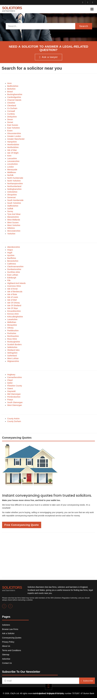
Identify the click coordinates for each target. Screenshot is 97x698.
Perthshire (11, 333)
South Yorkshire (14, 203)
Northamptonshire (15, 183)
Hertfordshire (13, 147)
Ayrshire (10, 255)
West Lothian (13, 358)
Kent (9, 156)
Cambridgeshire (14, 97)
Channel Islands (14, 100)
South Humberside (15, 200)
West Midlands (13, 220)
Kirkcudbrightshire (15, 317)
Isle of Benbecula (14, 291)
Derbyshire (12, 117)
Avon (9, 83)
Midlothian (11, 322)
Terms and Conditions (11, 650)
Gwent (10, 388)
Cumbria (11, 114)
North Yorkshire (14, 181)
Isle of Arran (12, 289)
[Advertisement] (48, 554)
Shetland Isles (13, 350)
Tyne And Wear (14, 214)
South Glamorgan (15, 402)
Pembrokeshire (13, 397)
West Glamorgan (14, 405)
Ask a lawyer (48, 57)
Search (84, 26)
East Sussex (12, 125)
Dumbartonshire (14, 269)
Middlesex (11, 172)
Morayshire (12, 325)
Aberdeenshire (13, 247)
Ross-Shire (12, 339)
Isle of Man (12, 150)
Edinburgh (11, 278)
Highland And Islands (16, 283)
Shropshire (12, 195)
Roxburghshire (13, 342)
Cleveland (11, 105)
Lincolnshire (12, 164)
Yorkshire (11, 234)
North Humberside (15, 178)
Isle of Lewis (12, 297)
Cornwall (11, 111)
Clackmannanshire (15, 266)
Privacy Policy (8, 642)
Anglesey (11, 374)
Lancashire (12, 158)
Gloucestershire (14, 133)
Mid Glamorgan (14, 394)
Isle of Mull (12, 300)
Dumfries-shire (13, 272)
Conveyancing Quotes (11, 638)
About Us (6, 646)
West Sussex (13, 222)
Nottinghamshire (14, 189)
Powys (10, 399)
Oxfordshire (12, 192)
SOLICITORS (12, 9)
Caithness (11, 264)
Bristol (10, 92)
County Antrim (13, 418)
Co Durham (12, 108)
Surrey (10, 211)
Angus (10, 250)
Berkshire (11, 89)
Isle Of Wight (12, 153)
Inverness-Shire (14, 286)
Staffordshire (12, 206)
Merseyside (12, 169)
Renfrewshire (13, 336)
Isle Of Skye (12, 308)
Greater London (14, 136)
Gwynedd (11, 391)
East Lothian (12, 275)
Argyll (9, 252)
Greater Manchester (16, 139)
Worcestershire (13, 231)
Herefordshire (13, 144)
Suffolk (10, 208)
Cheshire (11, 103)
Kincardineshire (14, 311)
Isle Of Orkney (13, 303)
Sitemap (5, 654)
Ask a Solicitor (8, 633)
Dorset (10, 122)
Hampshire (12, 142)
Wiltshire (11, 228)
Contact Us (7, 663)
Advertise (6, 659)
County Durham (14, 421)
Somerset (11, 197)
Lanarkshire (12, 319)
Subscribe (87, 681)
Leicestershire (13, 161)
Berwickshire (12, 261)
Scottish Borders (14, 344)
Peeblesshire (13, 330)
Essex (10, 130)
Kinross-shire (13, 314)
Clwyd (10, 380)
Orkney (10, 328)
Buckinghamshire (14, 94)
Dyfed (9, 383)
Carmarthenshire (14, 377)
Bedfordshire (12, 86)
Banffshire (11, 258)
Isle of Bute (12, 294)
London (10, 167)
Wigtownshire (13, 361)
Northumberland (14, 186)
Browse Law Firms (10, 629)
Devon (10, 119)
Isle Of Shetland (14, 305)
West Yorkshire (13, 225)
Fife (8, 280)
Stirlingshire (12, 353)
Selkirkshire (12, 347)
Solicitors (6, 625)
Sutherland (12, 355)
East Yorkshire (13, 128)
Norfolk (10, 175)
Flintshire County (14, 386)
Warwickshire (13, 217)
